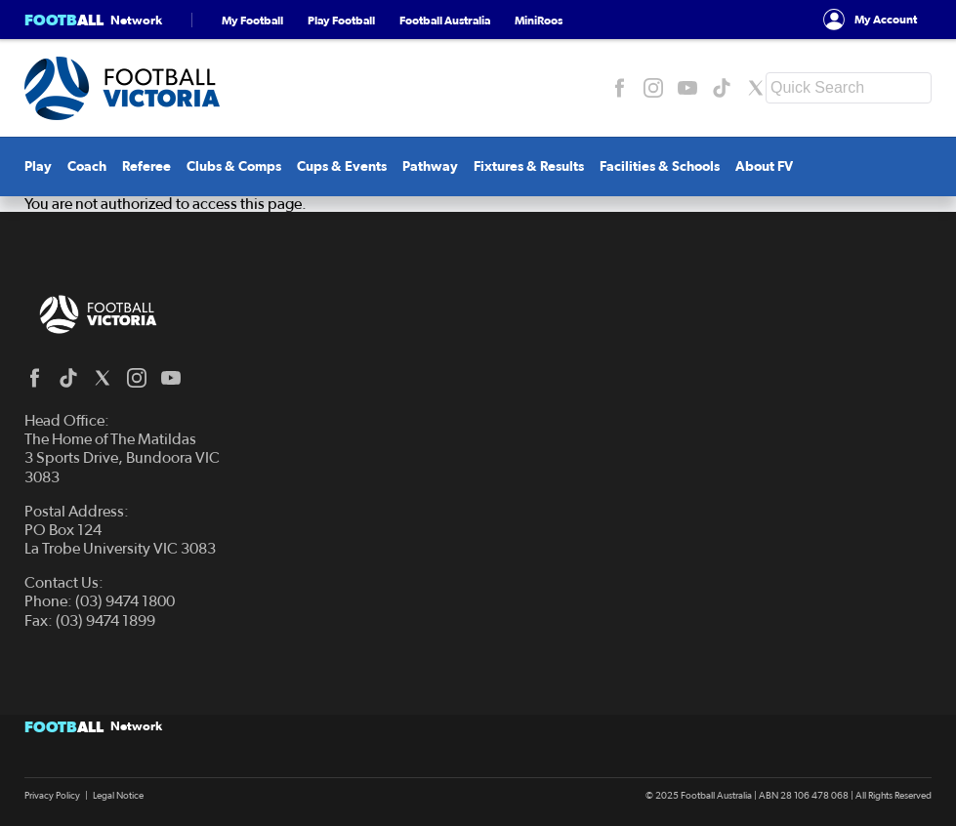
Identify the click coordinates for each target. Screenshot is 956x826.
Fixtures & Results (529, 166)
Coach (86, 166)
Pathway (430, 166)
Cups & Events (342, 166)
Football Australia (444, 20)
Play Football (341, 20)
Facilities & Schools (660, 166)
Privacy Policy (52, 796)
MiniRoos (538, 20)
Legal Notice (118, 796)
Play (38, 166)
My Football (252, 20)
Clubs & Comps (234, 166)
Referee (146, 166)
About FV (764, 166)
